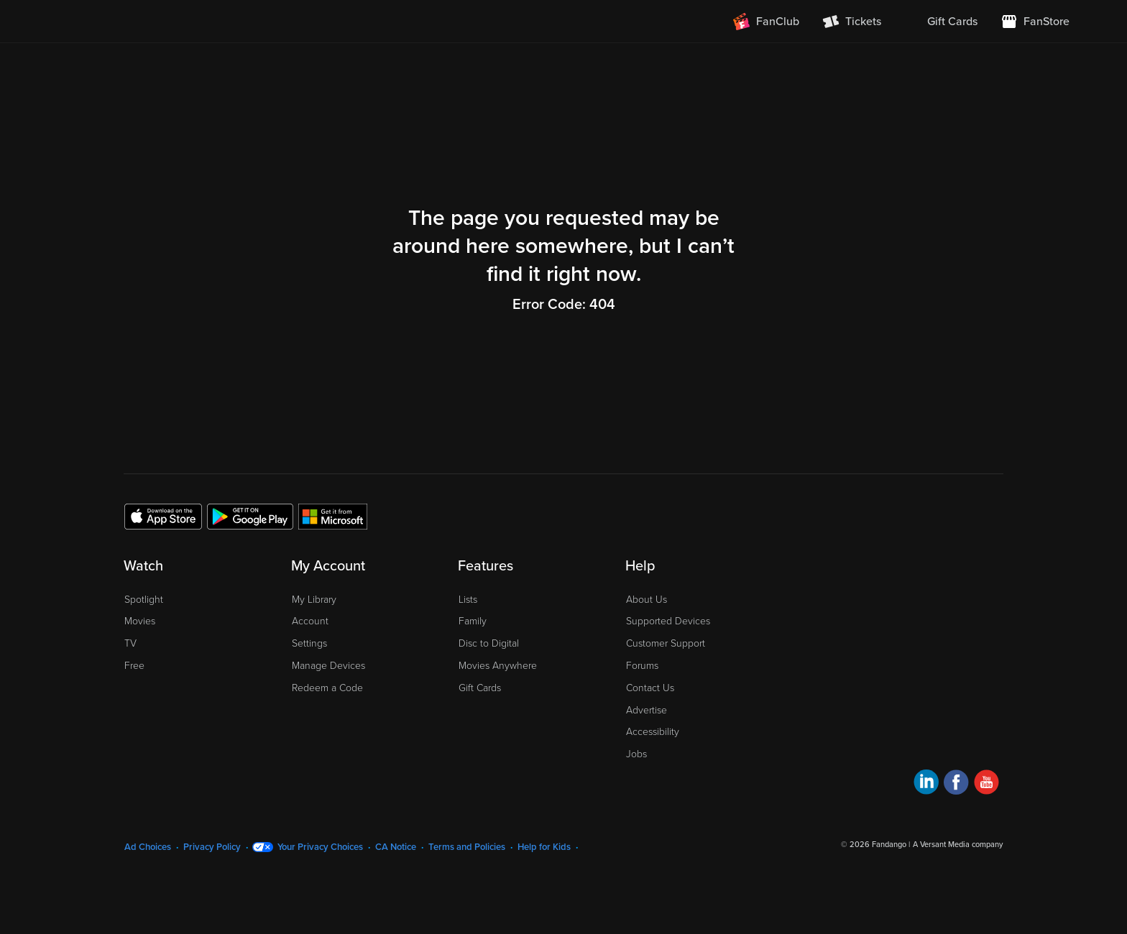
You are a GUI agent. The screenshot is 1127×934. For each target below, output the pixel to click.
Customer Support (665, 643)
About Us (646, 599)
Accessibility (652, 732)
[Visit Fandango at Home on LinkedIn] (926, 784)
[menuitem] (940, 21)
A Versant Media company (958, 844)
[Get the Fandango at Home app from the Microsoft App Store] (333, 516)
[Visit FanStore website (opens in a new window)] (1035, 21)
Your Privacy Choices (320, 847)
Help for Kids (544, 847)
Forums (642, 666)
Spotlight (143, 599)
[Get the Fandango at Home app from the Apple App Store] (163, 516)
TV (130, 643)
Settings (309, 643)
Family (473, 621)
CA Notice (395, 847)
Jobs (636, 754)
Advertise (646, 710)
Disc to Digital (489, 643)
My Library (314, 599)
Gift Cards (480, 688)
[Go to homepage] (146, 21)
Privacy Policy (212, 847)
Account (310, 621)
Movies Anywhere (498, 666)
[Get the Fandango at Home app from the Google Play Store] (250, 516)
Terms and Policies (466, 847)
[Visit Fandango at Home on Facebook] (956, 784)
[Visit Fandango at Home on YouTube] (986, 784)
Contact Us (650, 688)
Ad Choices (147, 847)
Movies (139, 621)
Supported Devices (668, 621)
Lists (468, 599)
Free (134, 666)
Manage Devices (328, 666)
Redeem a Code (327, 688)
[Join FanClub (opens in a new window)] (766, 21)
